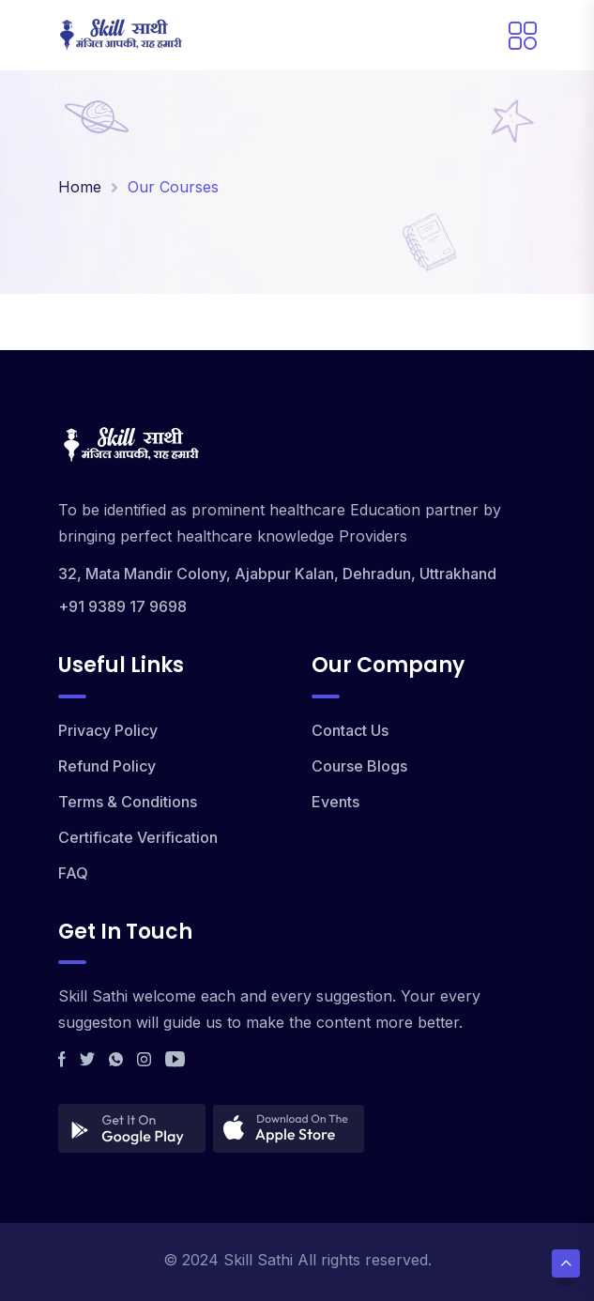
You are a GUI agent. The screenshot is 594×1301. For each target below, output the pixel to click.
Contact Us (350, 730)
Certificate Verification (138, 837)
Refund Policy (107, 766)
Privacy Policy (108, 730)
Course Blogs (359, 766)
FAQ (73, 873)
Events (335, 801)
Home (79, 186)
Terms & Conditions (127, 801)
